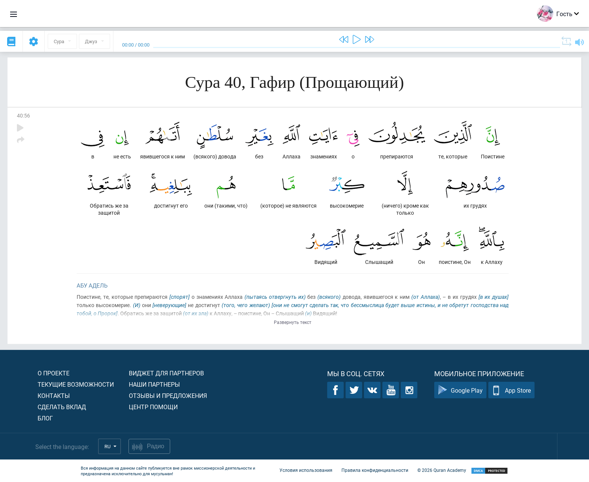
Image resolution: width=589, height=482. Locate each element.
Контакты (54, 395)
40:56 (23, 115)
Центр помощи (153, 407)
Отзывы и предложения (168, 395)
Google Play (460, 390)
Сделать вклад (62, 407)
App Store (511, 390)
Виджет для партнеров (166, 373)
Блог (45, 418)
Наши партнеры (154, 384)
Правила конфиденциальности (374, 470)
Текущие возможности (76, 384)
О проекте (53, 373)
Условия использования (305, 470)
